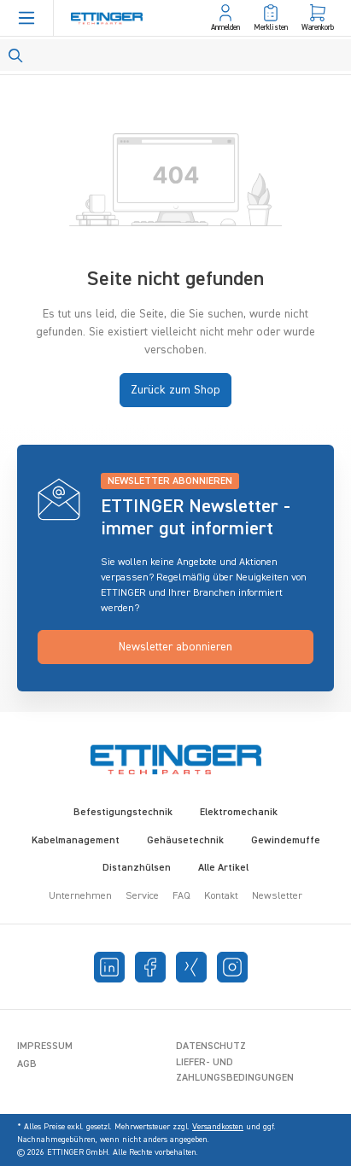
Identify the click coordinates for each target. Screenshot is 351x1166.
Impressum (45, 1046)
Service (142, 896)
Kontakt (221, 896)
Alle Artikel (223, 868)
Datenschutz (211, 1046)
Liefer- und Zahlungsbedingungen (235, 1070)
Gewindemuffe (285, 841)
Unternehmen (80, 896)
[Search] (175, 55)
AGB (27, 1064)
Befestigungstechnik (123, 812)
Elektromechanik (239, 812)
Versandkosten (217, 1126)
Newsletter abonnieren (175, 647)
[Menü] (26, 18)
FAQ (181, 896)
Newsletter (277, 896)
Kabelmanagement (76, 841)
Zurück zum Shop (175, 390)
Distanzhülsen (136, 868)
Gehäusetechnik (185, 841)
